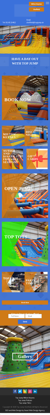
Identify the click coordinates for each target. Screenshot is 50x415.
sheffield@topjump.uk (35, 22)
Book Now (25, 302)
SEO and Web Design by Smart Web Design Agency (25, 410)
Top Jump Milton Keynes (25, 398)
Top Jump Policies (25, 400)
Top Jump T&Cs (25, 403)
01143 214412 (11, 22)
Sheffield (36, 9)
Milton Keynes (36, 4)
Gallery (25, 356)
